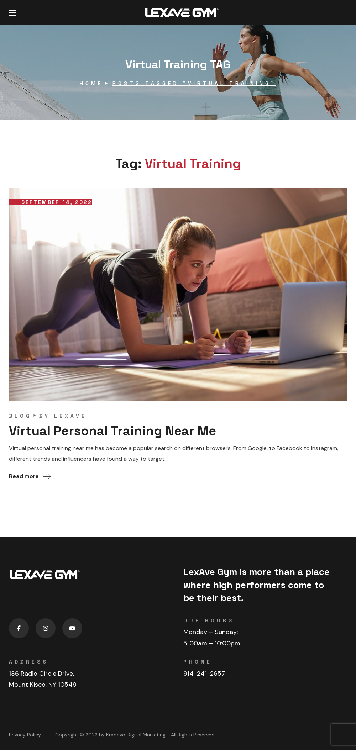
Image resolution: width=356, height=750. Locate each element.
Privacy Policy (25, 734)
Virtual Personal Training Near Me (112, 431)
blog (20, 416)
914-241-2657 (204, 673)
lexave (70, 416)
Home (91, 83)
